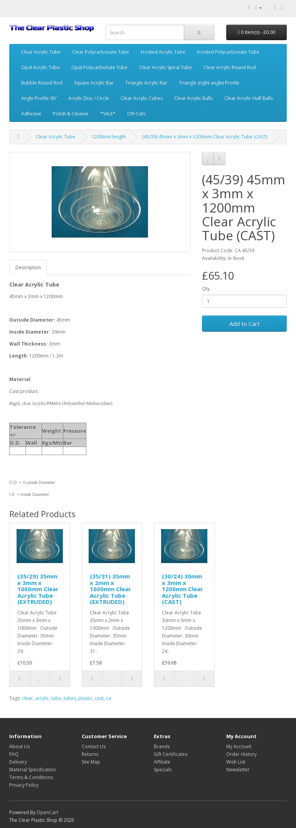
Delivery (18, 762)
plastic (85, 698)
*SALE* (108, 113)
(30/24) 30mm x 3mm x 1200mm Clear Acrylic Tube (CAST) (182, 588)
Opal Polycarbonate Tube (99, 67)
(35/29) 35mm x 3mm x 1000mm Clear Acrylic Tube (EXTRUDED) (38, 588)
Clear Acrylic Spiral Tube (165, 67)
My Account (238, 746)
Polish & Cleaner (71, 113)
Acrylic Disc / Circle (88, 98)
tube (56, 698)
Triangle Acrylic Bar (146, 82)
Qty (206, 288)
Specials (163, 769)
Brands (162, 746)
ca (108, 698)
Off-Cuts (136, 113)
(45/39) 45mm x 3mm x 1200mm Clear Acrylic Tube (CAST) (204, 136)
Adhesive (31, 113)
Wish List (235, 762)
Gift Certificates (170, 754)
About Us (19, 746)
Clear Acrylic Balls (193, 98)
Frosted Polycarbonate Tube (228, 52)
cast (99, 698)
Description (28, 267)
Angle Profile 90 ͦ (39, 98)
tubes (70, 698)
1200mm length (109, 136)
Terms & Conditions (31, 777)
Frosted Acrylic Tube (163, 52)
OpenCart (47, 812)
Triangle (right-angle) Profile (209, 82)
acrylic (42, 698)
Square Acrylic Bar (94, 82)
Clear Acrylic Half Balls (248, 98)
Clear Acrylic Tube (41, 52)
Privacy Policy (24, 785)
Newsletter (238, 769)
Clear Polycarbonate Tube (100, 52)
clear (27, 698)
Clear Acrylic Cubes (142, 98)
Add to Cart (244, 323)
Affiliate (162, 762)
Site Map (91, 762)
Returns (90, 754)
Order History (241, 754)
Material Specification (32, 769)
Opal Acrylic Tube (40, 67)
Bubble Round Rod (41, 82)
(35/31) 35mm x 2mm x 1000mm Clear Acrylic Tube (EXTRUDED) (110, 588)
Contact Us (94, 746)
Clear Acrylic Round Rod (230, 67)
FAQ (13, 754)
